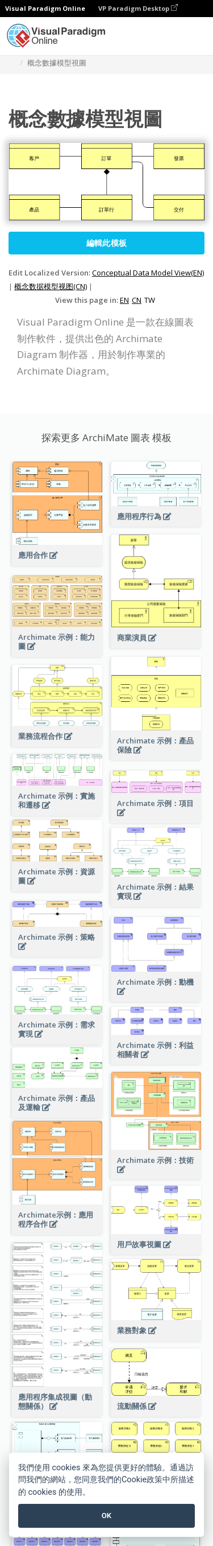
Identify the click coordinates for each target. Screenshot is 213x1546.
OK (106, 1515)
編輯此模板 (106, 242)
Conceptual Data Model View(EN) (148, 273)
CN (136, 300)
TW (149, 300)
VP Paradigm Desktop (138, 8)
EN (124, 300)
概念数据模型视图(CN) (50, 286)
